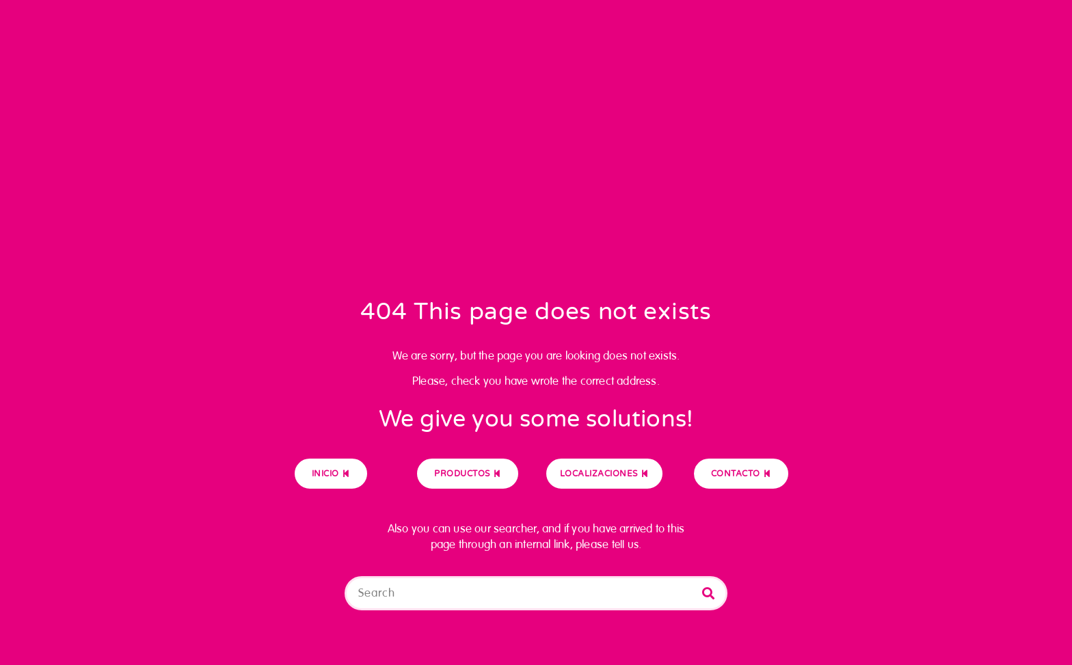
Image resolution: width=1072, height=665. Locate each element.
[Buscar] (708, 593)
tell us (625, 545)
